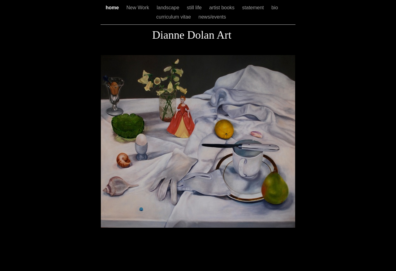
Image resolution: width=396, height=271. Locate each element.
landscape (168, 7)
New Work (139, 7)
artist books (222, 7)
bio (274, 7)
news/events (213, 16)
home (112, 7)
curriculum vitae (174, 16)
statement (253, 7)
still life (195, 7)
